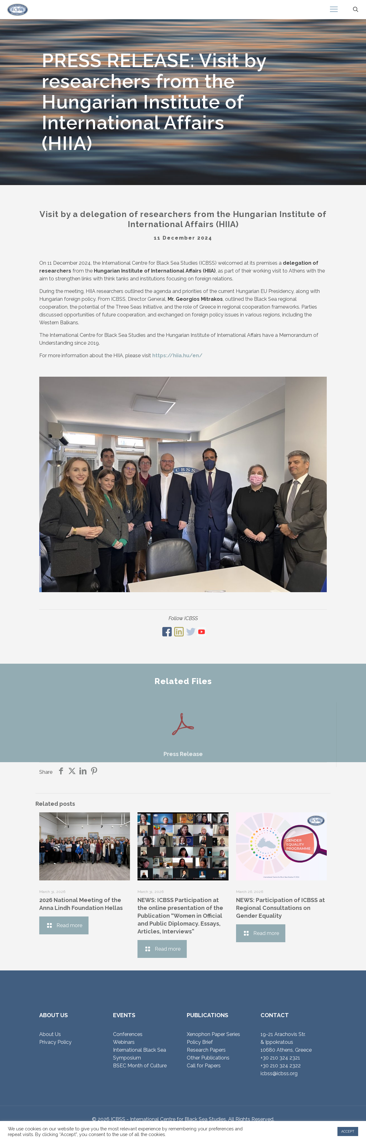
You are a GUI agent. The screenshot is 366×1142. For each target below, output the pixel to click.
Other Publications (208, 1058)
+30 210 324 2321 (280, 1058)
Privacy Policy (55, 1042)
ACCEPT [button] (347, 1131)
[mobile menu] (333, 9)
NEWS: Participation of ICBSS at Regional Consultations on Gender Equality (280, 908)
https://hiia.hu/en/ (177, 356)
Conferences (128, 1034)
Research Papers (206, 1050)
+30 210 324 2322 (281, 1066)
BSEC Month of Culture (140, 1066)
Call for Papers (204, 1066)
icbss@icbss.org (279, 1073)
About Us (50, 1034)
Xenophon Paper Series (213, 1034)
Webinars (124, 1042)
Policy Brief (200, 1042)
